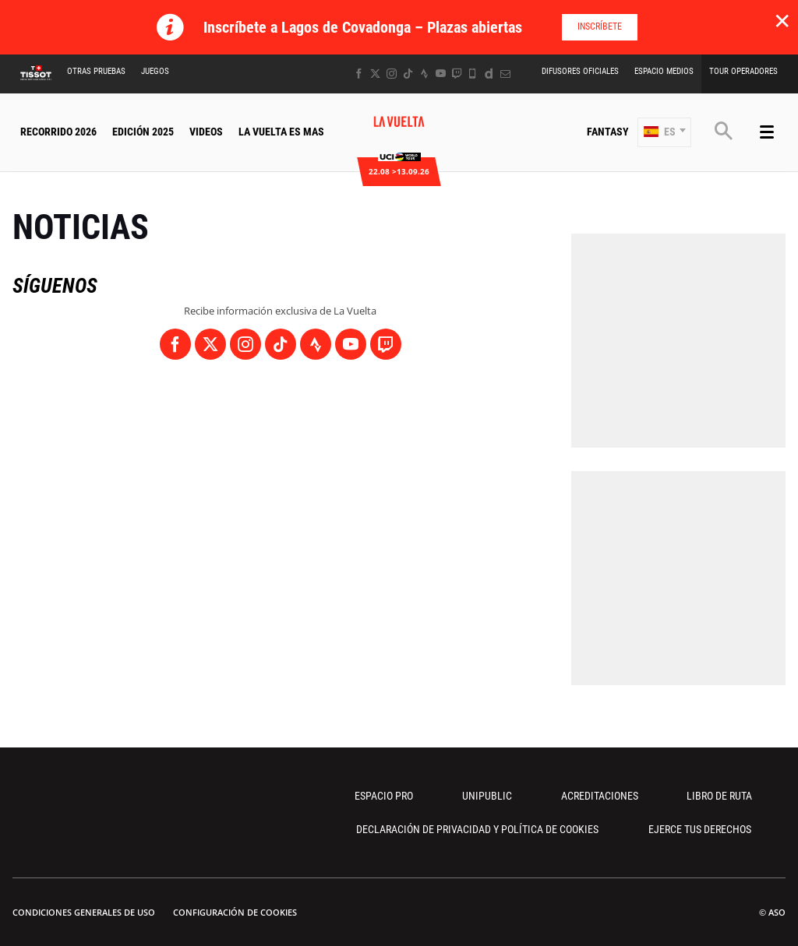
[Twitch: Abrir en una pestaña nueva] (456, 73)
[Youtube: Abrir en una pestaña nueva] (441, 73)
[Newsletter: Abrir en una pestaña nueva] (505, 73)
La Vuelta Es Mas (281, 131)
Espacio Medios (664, 71)
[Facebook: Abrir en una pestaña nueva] (359, 73)
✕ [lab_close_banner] (782, 20)
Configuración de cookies (235, 912)
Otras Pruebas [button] (96, 71)
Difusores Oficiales (580, 71)
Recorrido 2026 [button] (58, 131)
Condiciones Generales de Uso (83, 912)
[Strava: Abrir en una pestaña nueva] (424, 73)
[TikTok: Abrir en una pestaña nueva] (408, 73)
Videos (206, 131)
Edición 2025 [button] (143, 131)
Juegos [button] (155, 71)
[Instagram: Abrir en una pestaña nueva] (391, 73)
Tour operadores (743, 71)
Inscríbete (599, 26)
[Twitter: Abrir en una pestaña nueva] (375, 73)
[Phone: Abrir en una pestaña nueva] (472, 73)
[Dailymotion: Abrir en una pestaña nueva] (489, 73)
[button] (664, 132)
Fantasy (608, 131)
